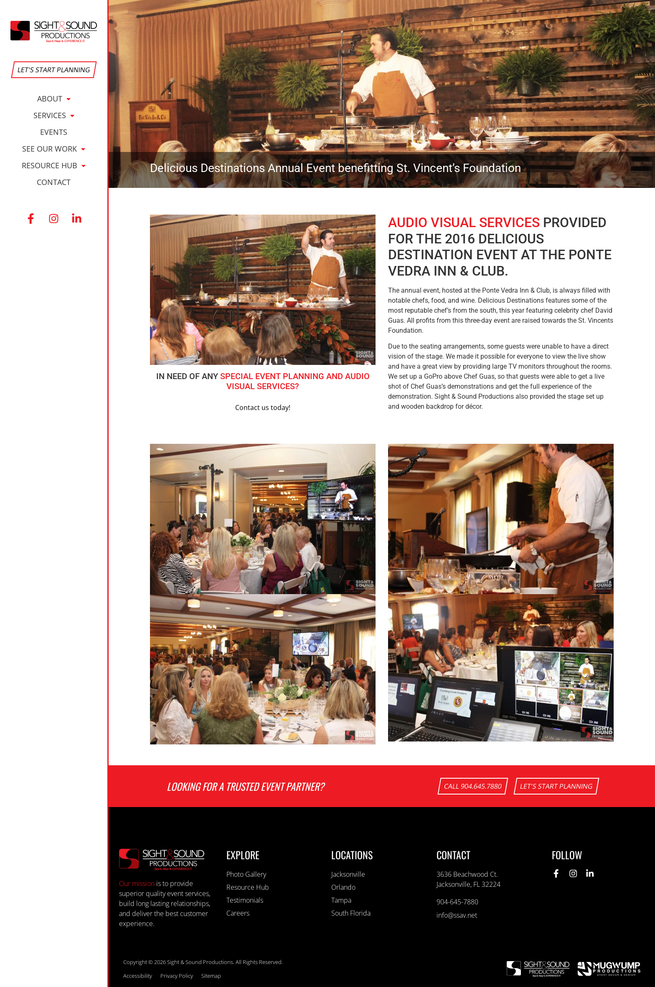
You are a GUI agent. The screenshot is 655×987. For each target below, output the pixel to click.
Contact (54, 182)
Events (53, 132)
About (54, 99)
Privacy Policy (176, 975)
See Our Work (53, 149)
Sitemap (211, 975)
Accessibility (137, 975)
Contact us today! (262, 407)
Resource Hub (54, 165)
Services (53, 115)
